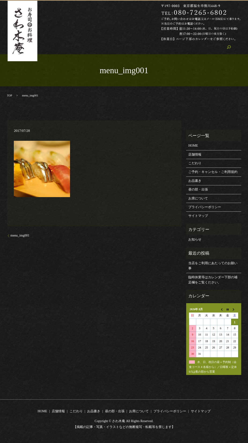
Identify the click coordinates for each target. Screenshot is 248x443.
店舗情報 (94, 47)
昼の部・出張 (160, 47)
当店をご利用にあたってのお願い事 (212, 265)
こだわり (115, 47)
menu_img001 (20, 235)
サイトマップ (198, 216)
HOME (75, 47)
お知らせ (194, 239)
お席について (188, 47)
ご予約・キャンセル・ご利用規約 (212, 172)
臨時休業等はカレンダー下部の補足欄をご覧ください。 (212, 279)
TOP (9, 95)
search (209, 47)
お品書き (136, 47)
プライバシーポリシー (204, 207)
